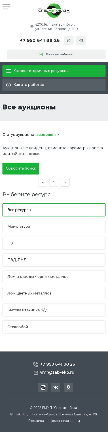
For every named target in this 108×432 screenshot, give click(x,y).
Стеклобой (17, 327)
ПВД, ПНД (17, 260)
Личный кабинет (54, 54)
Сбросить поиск (21, 168)
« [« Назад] (43, 182)
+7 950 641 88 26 (40, 40)
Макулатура (18, 227)
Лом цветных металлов (29, 293)
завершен (46, 135)
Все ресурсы (19, 210)
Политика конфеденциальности (54, 421)
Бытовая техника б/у (27, 310)
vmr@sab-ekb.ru (54, 372)
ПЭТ (11, 243)
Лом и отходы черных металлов (37, 277)
